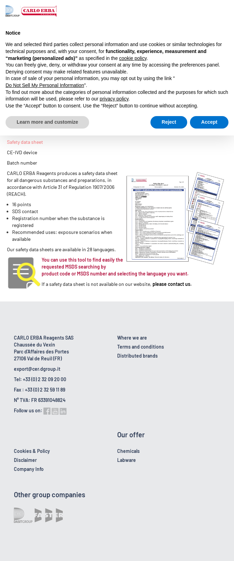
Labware (126, 460)
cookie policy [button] (133, 58)
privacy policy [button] (114, 99)
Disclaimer (25, 460)
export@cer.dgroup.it (37, 369)
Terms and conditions (140, 347)
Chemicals (128, 451)
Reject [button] (169, 122)
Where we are (132, 338)
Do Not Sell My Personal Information (45, 85)
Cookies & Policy (32, 451)
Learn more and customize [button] (47, 122)
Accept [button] (209, 122)
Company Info (29, 469)
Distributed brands (137, 356)
